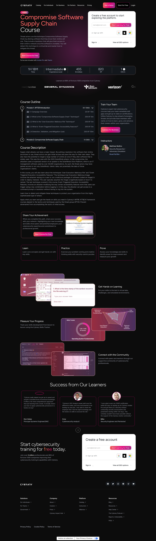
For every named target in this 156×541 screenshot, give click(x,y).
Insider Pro (40, 60)
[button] (39, 5)
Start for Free (123, 5)
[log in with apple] (124, 33)
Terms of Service (54, 527)
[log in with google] (119, 33)
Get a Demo (109, 5)
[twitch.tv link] (128, 484)
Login (133, 5)
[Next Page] (78, 430)
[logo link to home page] (26, 485)
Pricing (89, 5)
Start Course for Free (30, 56)
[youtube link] (133, 484)
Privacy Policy (25, 527)
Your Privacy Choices (84, 538)
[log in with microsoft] (130, 33)
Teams (50, 60)
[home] (26, 5)
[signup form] (109, 448)
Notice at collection (65, 538)
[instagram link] (118, 484)
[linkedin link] (108, 484)
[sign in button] (96, 42)
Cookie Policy (39, 527)
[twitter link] (113, 484)
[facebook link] (123, 484)
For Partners (72, 5)
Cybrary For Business (110, 130)
